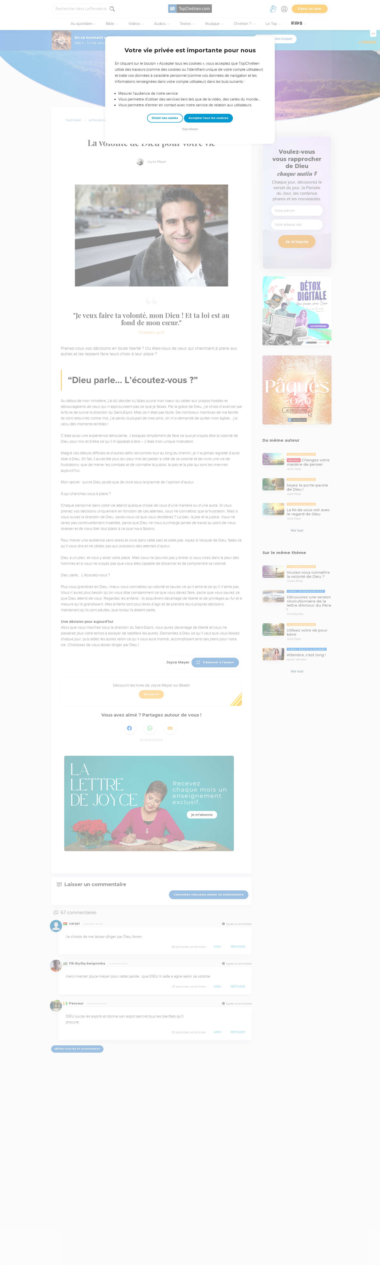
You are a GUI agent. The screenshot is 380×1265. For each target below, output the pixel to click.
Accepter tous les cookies (208, 118)
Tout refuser (190, 129)
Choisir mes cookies (165, 118)
